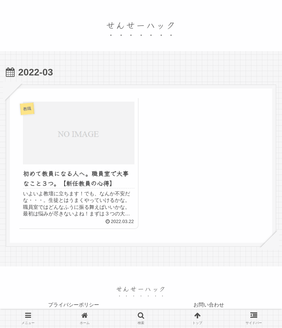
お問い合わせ (208, 305)
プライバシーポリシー (73, 305)
